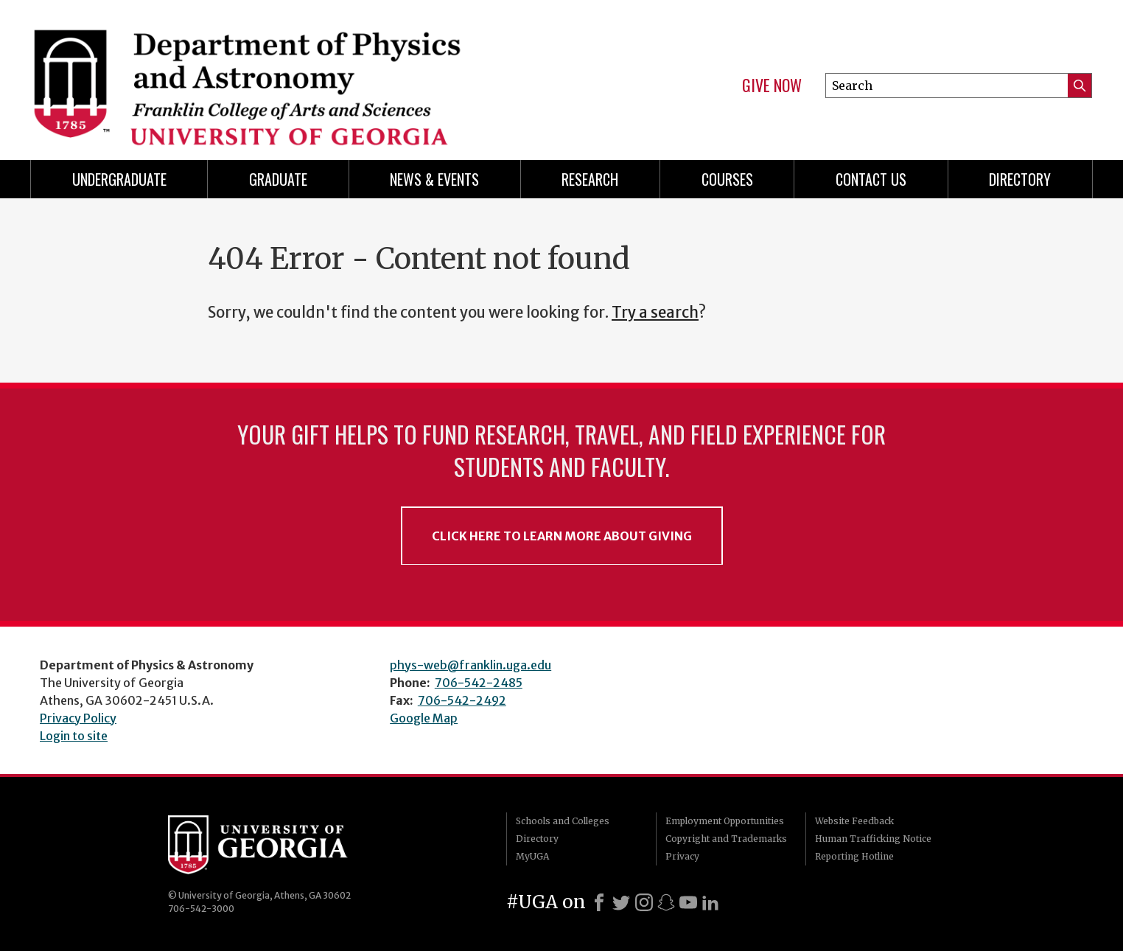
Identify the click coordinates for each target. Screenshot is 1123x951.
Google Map (424, 718)
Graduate (278, 179)
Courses (727, 179)
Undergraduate (119, 179)
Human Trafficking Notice (873, 838)
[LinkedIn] (710, 902)
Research (590, 179)
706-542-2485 (478, 682)
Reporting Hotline (854, 856)
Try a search (655, 312)
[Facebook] (599, 902)
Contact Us (871, 179)
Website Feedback (854, 820)
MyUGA (532, 856)
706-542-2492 (462, 700)
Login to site (74, 735)
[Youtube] (688, 902)
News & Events (434, 179)
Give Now (772, 85)
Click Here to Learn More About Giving (562, 536)
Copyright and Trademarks (726, 838)
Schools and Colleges (562, 820)
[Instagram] (644, 902)
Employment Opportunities (724, 820)
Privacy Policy (78, 718)
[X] (621, 902)
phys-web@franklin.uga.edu (470, 665)
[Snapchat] (666, 902)
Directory (1020, 179)
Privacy (682, 856)
